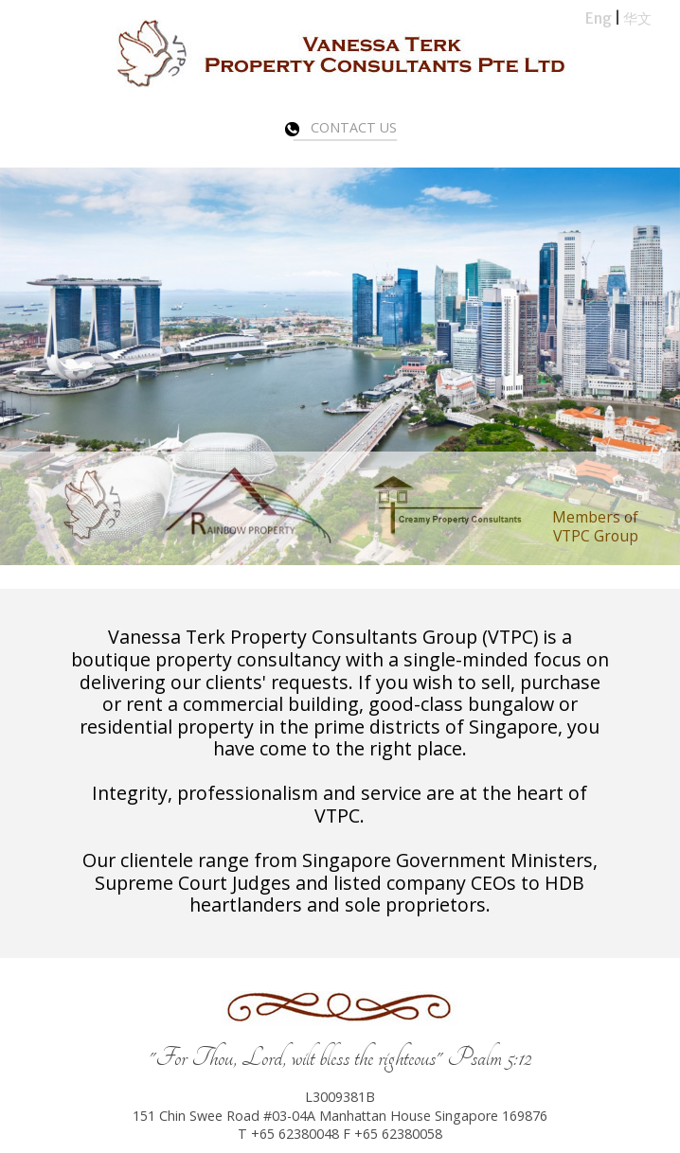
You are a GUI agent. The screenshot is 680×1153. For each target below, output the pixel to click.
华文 (637, 18)
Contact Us (340, 127)
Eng (598, 18)
